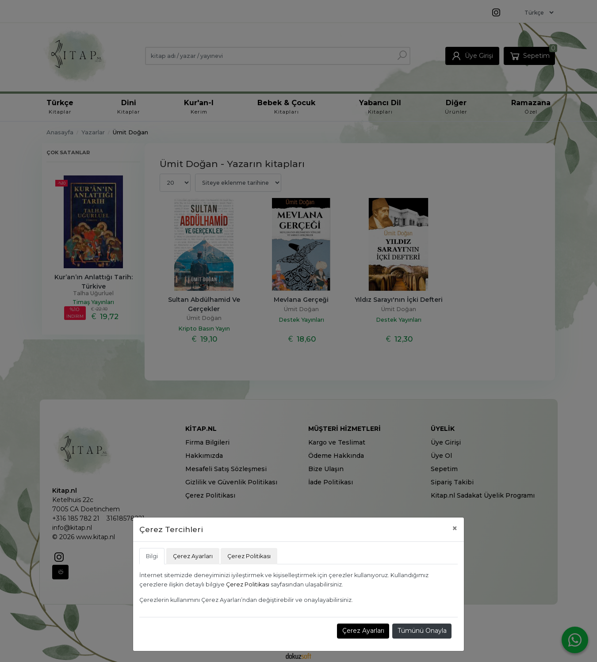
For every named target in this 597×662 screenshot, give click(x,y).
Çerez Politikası (247, 584)
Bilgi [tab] (152, 556)
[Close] (455, 528)
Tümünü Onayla (422, 631)
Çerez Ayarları (363, 631)
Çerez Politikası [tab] (249, 556)
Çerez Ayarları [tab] (193, 556)
